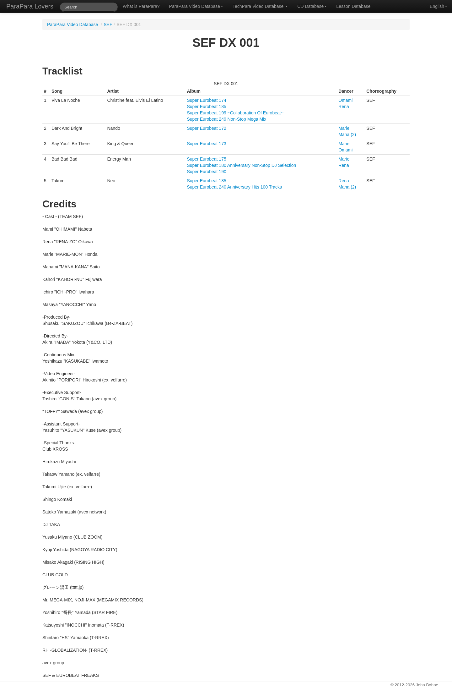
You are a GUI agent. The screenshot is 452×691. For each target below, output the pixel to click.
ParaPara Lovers (29, 6)
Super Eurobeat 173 (206, 143)
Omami (345, 100)
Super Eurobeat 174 (206, 100)
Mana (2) (347, 134)
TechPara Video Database (260, 6)
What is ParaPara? (141, 6)
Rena (343, 106)
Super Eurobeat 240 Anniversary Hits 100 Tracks (234, 186)
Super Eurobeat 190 (206, 171)
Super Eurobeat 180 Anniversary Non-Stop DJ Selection (241, 165)
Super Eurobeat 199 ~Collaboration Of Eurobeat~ (235, 112)
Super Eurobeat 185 (206, 106)
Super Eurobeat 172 (206, 128)
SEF (108, 24)
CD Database (312, 6)
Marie (343, 128)
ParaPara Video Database (196, 6)
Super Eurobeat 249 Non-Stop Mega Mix (226, 119)
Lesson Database (353, 6)
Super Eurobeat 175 (206, 159)
